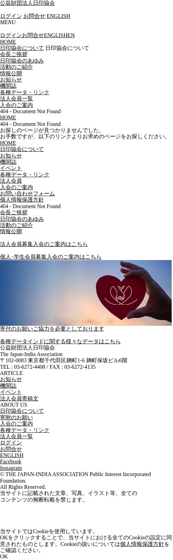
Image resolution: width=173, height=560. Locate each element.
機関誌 (8, 86)
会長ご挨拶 (13, 54)
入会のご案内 (16, 105)
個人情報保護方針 (142, 544)
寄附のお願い (16, 417)
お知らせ (11, 80)
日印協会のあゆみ (22, 61)
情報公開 (11, 73)
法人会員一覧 (16, 98)
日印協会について (22, 48)
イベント (11, 392)
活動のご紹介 (16, 67)
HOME (8, 42)
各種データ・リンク (24, 92)
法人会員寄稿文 (19, 398)
